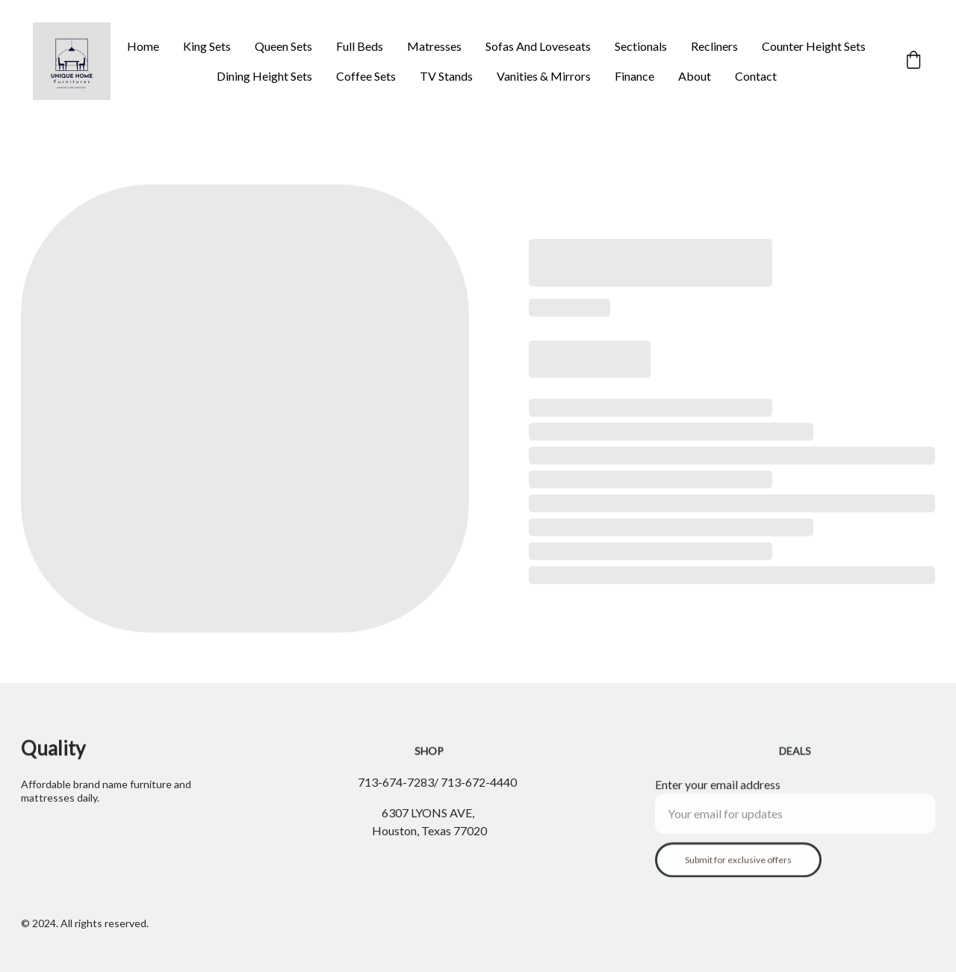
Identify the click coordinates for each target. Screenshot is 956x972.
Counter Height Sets (814, 46)
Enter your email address (717, 795)
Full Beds (359, 46)
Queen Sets (283, 46)
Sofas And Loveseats (538, 46)
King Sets (207, 46)
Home (143, 46)
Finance (634, 76)
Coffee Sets (366, 76)
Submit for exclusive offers (738, 870)
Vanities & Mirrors (544, 76)
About (694, 76)
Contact (756, 76)
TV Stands (446, 76)
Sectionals (641, 46)
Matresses (434, 46)
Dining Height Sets (264, 76)
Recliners (714, 46)
